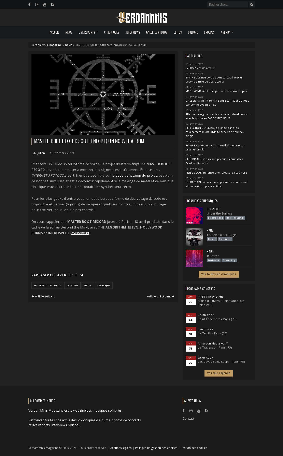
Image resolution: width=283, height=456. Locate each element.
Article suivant (43, 296)
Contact (188, 418)
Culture (193, 32)
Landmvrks (205, 329)
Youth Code (206, 315)
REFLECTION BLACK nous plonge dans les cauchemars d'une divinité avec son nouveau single (215, 132)
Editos (177, 32)
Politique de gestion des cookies (156, 448)
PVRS (210, 230)
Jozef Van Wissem (210, 297)
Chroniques (111, 32)
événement (80, 233)
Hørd (210, 251)
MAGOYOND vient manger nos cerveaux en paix (217, 91)
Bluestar (213, 256)
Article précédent (161, 296)
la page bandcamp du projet (134, 175)
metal (88, 285)
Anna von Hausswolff (213, 343)
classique (103, 285)
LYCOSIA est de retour (200, 68)
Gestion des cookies (194, 448)
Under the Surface (219, 213)
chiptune (72, 285)
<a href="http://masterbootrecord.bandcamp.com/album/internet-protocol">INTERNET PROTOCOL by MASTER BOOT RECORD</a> (103, 254)
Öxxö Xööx (205, 357)
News (68, 32)
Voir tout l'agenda (218, 373)
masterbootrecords (47, 285)
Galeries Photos (156, 32)
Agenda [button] (225, 32)
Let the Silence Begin (222, 235)
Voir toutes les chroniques (218, 274)
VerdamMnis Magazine (46, 45)
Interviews (132, 32)
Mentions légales (120, 448)
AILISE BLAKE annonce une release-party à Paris (217, 172)
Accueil (54, 32)
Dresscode (214, 209)
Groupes (209, 32)
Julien (41, 153)
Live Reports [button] (87, 32)
